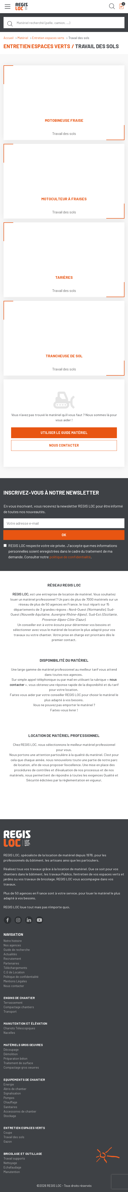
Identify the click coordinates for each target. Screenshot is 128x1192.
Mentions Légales (15, 981)
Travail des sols (14, 1137)
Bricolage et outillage (23, 1154)
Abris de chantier (15, 1089)
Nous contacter (64, 445)
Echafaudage (12, 1167)
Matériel (22, 38)
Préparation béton (15, 1058)
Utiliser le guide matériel (64, 433)
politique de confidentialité (70, 557)
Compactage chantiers (19, 1007)
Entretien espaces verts (48, 38)
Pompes (9, 1098)
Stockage (10, 1116)
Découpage (11, 1049)
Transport (10, 1011)
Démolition (11, 1054)
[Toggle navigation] (7, 6)
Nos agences (12, 945)
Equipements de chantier (24, 1080)
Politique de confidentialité (21, 977)
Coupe (8, 1132)
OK (64, 535)
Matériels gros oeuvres (23, 1045)
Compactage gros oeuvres (21, 1067)
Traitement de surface (18, 1063)
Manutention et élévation (25, 1023)
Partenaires (11, 963)
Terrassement (13, 1002)
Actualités (10, 954)
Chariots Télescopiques (19, 1028)
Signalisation (12, 1093)
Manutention (12, 1172)
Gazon (8, 1141)
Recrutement (12, 958)
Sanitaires (10, 1107)
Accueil (8, 38)
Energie (9, 1084)
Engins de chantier (19, 998)
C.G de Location (14, 972)
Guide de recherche (17, 950)
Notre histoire (13, 941)
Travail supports (14, 1158)
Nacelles (9, 1033)
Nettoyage (10, 1163)
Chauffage (10, 1102)
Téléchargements (15, 968)
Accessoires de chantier (20, 1111)
